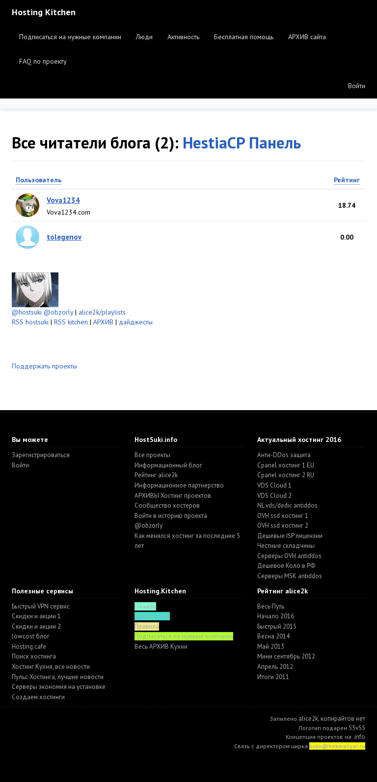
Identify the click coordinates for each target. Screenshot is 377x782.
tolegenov (64, 237)
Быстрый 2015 (276, 626)
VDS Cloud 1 (274, 485)
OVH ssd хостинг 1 (282, 516)
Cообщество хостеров (167, 505)
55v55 (357, 728)
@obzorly (58, 312)
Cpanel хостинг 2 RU (285, 475)
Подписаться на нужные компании (70, 36)
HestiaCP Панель (242, 142)
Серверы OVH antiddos (289, 556)
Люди (144, 36)
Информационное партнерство (179, 485)
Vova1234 (63, 200)
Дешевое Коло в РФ (286, 566)
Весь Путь (270, 606)
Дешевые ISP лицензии (290, 536)
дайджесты (136, 322)
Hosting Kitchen (44, 12)
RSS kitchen (71, 322)
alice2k (308, 718)
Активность (183, 36)
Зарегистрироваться (41, 455)
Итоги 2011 (273, 677)
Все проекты (152, 455)
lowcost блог (31, 636)
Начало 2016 (275, 616)
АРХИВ (103, 322)
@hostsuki (27, 312)
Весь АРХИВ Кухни (161, 646)
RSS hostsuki (30, 322)
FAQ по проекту (43, 61)
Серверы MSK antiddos (289, 576)
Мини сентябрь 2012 (286, 656)
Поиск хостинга (34, 656)
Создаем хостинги (38, 697)
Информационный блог (168, 465)
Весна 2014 (273, 636)
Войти (356, 85)
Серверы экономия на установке (59, 687)
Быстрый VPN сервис (41, 606)
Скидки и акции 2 (36, 626)
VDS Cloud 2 (274, 495)
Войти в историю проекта (171, 516)
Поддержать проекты (44, 366)
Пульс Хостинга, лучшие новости (58, 677)
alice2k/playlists (102, 312)
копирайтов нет (343, 718)
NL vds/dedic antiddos (287, 505)
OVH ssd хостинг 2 (282, 525)
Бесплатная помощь (243, 36)
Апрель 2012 (275, 666)
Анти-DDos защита (284, 455)
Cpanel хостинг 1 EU (285, 465)
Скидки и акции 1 (36, 616)
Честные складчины (286, 545)
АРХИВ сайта (307, 36)
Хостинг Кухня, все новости (51, 666)
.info (359, 737)
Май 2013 (270, 646)
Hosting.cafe (29, 646)
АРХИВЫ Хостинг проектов (173, 495)
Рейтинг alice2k (156, 475)
